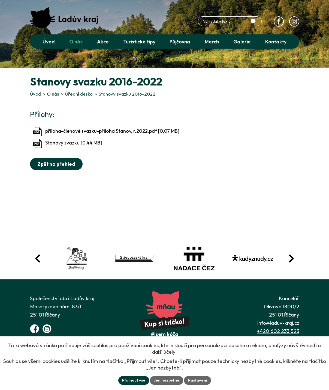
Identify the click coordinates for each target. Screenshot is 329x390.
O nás (53, 94)
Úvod (35, 94)
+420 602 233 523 (278, 331)
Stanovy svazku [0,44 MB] (73, 143)
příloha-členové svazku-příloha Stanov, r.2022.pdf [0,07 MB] (112, 131)
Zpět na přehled (56, 164)
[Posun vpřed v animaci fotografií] (291, 258)
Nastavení (197, 380)
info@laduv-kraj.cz (278, 323)
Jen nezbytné (166, 380)
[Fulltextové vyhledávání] (230, 21)
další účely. (164, 351)
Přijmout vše (133, 380)
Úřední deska (79, 94)
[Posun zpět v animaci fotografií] (38, 258)
